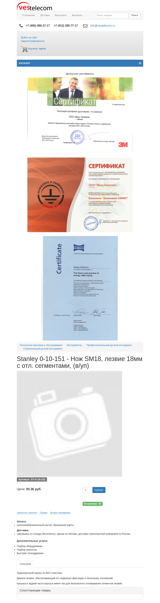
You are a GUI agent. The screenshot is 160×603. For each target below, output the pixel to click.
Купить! (99, 490)
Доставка (45, 15)
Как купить (61, 15)
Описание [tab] (25, 564)
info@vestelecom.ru (102, 25)
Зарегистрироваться (32, 41)
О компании (28, 15)
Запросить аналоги (27, 512)
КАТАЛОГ (80, 63)
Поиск (134, 15)
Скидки (43, 512)
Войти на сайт (29, 37)
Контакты (77, 15)
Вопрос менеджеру (60, 512)
